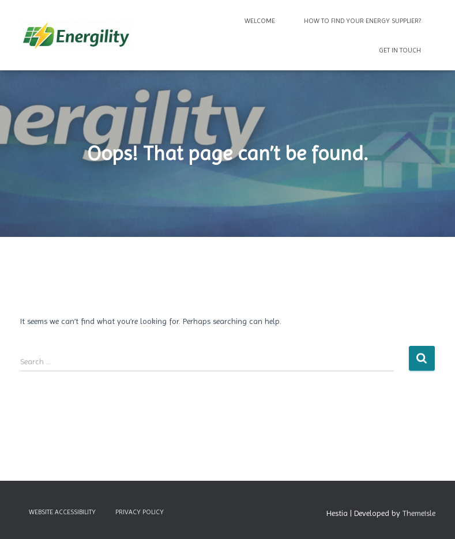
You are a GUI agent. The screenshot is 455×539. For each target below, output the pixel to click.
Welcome (260, 21)
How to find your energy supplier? (362, 21)
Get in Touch (400, 50)
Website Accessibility (62, 512)
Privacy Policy (139, 512)
